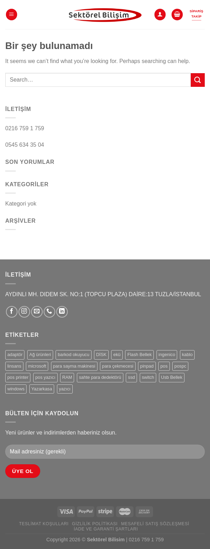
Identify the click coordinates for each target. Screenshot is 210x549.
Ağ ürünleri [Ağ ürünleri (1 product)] (40, 354)
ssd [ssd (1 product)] (131, 377)
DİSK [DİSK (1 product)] (101, 354)
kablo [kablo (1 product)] (187, 354)
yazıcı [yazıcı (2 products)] (65, 388)
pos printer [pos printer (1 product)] (17, 377)
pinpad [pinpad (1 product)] (146, 366)
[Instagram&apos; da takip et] (24, 312)
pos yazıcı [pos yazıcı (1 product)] (45, 377)
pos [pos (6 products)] (164, 366)
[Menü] (11, 14)
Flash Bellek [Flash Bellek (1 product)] (139, 354)
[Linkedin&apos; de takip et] (62, 312)
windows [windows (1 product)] (15, 388)
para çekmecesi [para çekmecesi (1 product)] (117, 366)
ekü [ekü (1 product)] (117, 354)
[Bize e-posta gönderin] (37, 312)
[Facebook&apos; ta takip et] (11, 312)
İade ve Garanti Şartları (106, 529)
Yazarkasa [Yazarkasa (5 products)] (41, 388)
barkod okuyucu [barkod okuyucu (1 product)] (73, 354)
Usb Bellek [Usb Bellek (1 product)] (171, 377)
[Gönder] (198, 80)
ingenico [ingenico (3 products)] (167, 354)
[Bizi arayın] (49, 312)
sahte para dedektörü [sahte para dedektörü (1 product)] (100, 377)
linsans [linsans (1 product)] (14, 366)
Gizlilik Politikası (95, 523)
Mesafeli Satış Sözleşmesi (155, 523)
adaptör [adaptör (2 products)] (14, 354)
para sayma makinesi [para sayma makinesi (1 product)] (74, 366)
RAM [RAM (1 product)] (67, 377)
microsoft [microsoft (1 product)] (37, 366)
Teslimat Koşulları (43, 523)
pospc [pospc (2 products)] (180, 366)
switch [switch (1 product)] (148, 377)
